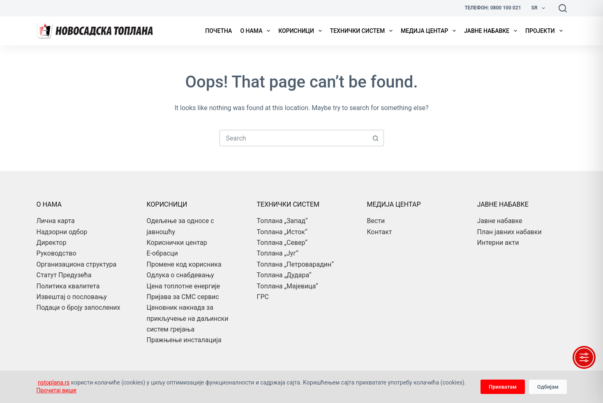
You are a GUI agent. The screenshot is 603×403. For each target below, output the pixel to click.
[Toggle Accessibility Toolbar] (584, 357)
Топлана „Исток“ (282, 232)
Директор (52, 242)
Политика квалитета (68, 286)
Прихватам (503, 387)
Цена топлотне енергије (183, 286)
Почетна (218, 31)
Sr (539, 8)
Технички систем (363, 31)
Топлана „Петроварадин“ (295, 264)
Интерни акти (498, 242)
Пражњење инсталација (184, 340)
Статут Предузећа (64, 275)
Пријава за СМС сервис (183, 297)
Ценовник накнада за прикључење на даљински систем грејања (188, 318)
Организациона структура (77, 264)
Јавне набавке (492, 31)
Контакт (379, 232)
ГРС (263, 297)
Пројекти (545, 31)
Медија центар (430, 31)
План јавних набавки (509, 232)
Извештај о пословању (72, 297)
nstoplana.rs (53, 382)
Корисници (301, 31)
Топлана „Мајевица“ (287, 286)
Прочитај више (56, 390)
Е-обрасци (162, 253)
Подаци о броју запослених (78, 307)
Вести (376, 221)
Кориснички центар (177, 242)
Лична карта (56, 221)
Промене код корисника (184, 264)
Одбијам (548, 387)
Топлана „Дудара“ (284, 275)
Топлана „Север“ (282, 242)
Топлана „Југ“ (277, 253)
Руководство (56, 253)
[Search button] (376, 138)
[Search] (563, 8)
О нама (256, 31)
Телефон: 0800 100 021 (492, 8)
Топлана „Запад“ (282, 221)
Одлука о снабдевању (180, 275)
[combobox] (294, 138)
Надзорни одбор (62, 232)
